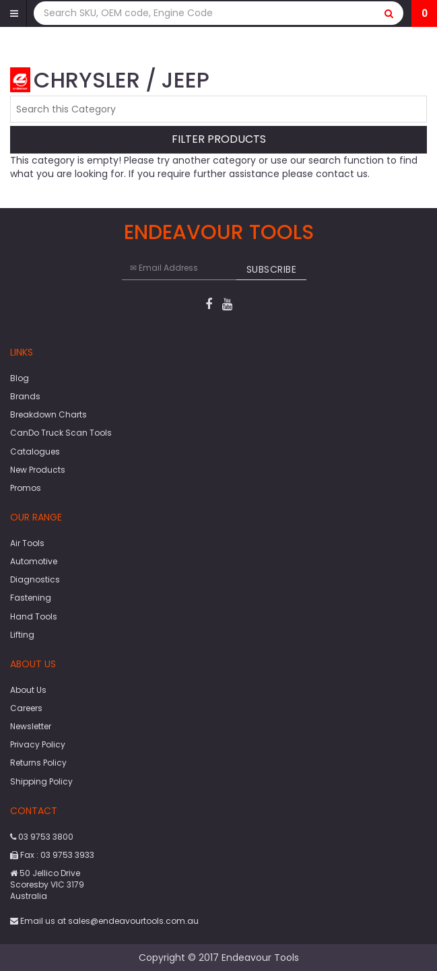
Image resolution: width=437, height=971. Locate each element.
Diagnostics (35, 579)
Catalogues (35, 451)
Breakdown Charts (48, 414)
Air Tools (27, 543)
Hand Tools (33, 616)
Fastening (30, 597)
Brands (25, 396)
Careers (26, 708)
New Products (37, 469)
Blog (19, 378)
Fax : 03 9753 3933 (52, 855)
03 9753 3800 (41, 836)
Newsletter (30, 726)
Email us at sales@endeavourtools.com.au (104, 921)
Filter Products (219, 140)
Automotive (33, 561)
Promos (25, 488)
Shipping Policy (41, 781)
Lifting (22, 634)
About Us (28, 690)
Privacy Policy (37, 744)
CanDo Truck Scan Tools (61, 432)
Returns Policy (38, 762)
